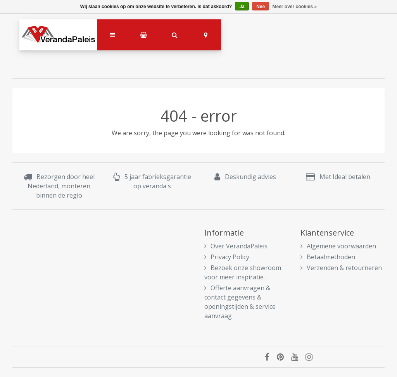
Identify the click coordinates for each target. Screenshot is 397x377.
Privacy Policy (226, 257)
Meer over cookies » (295, 6)
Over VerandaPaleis (236, 246)
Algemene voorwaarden (338, 246)
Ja (241, 6)
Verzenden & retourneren (341, 267)
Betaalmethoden (327, 257)
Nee (260, 6)
